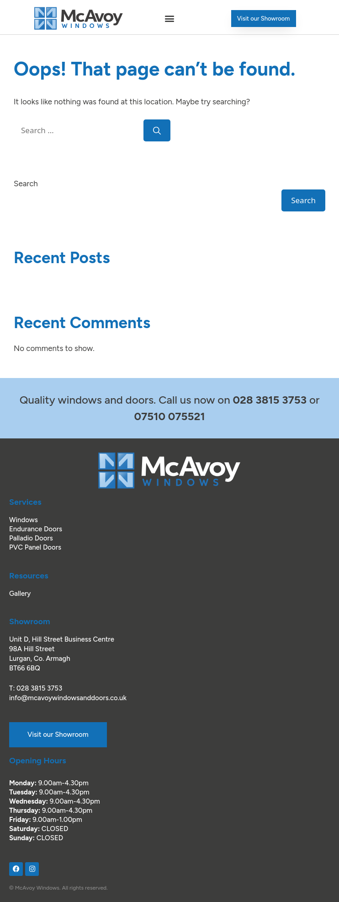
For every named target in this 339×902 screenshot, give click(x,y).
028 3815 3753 (39, 688)
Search (26, 183)
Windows (23, 520)
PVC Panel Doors (35, 547)
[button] (169, 18)
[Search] (156, 130)
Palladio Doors (31, 538)
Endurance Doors (35, 529)
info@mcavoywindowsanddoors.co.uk (68, 698)
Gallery (20, 593)
